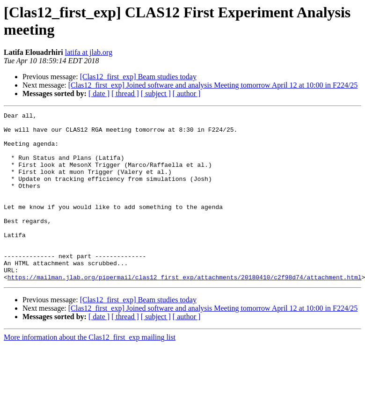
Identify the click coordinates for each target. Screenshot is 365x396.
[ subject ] (156, 93)
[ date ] (99, 93)
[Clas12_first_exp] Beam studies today (138, 77)
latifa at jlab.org (88, 52)
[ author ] (187, 93)
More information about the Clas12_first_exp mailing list (89, 371)
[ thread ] (125, 93)
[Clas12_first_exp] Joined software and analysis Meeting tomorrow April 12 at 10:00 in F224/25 (213, 85)
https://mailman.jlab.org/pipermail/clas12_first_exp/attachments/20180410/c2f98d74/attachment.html (184, 310)
